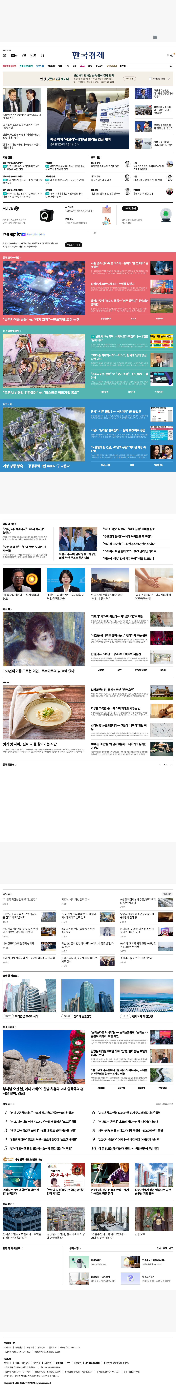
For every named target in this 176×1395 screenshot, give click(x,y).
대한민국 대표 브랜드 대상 (28, 1159)
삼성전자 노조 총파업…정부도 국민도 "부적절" (162, 110)
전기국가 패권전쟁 (136, 1016)
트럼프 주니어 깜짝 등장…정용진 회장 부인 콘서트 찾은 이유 (77, 556)
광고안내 (41, 1347)
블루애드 (52, 1347)
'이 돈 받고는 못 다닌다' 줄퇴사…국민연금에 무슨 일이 (128, 1148)
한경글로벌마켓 (26, 66)
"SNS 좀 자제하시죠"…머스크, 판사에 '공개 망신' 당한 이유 (119, 357)
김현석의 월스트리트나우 (13, 162)
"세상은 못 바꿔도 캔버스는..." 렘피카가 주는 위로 (119, 635)
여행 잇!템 (162, 1088)
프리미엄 (113, 65)
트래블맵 (101, 1088)
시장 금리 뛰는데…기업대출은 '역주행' (163, 143)
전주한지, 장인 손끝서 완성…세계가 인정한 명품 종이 (110, 1192)
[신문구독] (42, 55)
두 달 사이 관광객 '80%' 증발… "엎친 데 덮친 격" (108, 597)
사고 (171, 1248)
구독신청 (19, 1347)
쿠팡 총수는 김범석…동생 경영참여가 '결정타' (163, 93)
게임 (90, 66)
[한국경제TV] (14, 55)
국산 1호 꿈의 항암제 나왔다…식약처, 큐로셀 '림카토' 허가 (87, 945)
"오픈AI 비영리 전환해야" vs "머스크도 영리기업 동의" (22, 116)
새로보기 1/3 (167, 894)
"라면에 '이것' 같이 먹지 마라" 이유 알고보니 (128, 559)
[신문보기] (5, 55)
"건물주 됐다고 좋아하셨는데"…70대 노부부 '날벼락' (109, 1236)
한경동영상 (8, 764)
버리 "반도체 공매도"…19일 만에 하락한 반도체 (22, 181)
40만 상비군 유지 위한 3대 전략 (147, 180)
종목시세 (131, 391)
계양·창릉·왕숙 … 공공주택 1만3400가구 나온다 (36, 466)
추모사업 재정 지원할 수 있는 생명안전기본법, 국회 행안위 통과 (20, 930)
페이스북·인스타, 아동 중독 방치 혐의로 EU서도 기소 (137, 930)
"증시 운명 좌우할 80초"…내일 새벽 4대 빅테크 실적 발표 (79, 915)
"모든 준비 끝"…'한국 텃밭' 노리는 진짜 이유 (24, 549)
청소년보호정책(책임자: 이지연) (116, 1363)
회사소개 (7, 1347)
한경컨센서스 (106, 318)
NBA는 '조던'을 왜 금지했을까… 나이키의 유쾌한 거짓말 (118, 746)
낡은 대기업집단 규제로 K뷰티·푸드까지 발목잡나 (148, 167)
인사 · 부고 (162, 1248)
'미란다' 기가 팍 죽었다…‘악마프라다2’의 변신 (117, 616)
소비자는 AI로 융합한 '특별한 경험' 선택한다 (21, 1192)
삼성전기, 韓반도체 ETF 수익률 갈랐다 (112, 284)
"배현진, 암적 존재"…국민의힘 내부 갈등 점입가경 (65, 597)
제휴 (17, 1363)
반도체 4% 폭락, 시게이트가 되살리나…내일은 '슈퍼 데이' (21, 167)
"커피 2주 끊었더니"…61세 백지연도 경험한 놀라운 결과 (41, 1113)
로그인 (170, 55)
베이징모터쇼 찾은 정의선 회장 (18, 943)
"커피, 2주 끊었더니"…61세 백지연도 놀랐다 (24, 531)
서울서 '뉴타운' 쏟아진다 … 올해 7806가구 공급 (118, 430)
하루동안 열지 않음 (159, 78)
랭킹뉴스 (7, 1104)
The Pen (7, 1204)
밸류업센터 (158, 465)
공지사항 (74, 1248)
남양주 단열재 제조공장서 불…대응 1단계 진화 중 (137, 915)
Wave (82, 66)
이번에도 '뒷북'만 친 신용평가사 (105, 193)
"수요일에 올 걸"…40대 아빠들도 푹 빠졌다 (127, 536)
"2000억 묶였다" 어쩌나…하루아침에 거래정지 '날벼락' (129, 1140)
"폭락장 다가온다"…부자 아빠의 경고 (21, 597)
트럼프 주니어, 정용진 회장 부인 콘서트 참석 (79, 959)
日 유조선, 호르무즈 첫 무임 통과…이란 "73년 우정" (21, 126)
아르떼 (6, 609)
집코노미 (40, 66)
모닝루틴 (99, 66)
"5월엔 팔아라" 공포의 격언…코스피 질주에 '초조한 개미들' (43, 1140)
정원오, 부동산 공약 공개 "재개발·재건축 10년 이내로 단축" (21, 136)
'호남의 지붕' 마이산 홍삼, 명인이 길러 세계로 (65, 1192)
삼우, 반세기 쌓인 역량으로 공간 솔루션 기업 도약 (153, 1192)
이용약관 (77, 1363)
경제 (60, 66)
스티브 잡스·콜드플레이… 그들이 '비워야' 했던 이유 (119, 727)
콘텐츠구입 (24, 1363)
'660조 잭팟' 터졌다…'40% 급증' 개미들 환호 (129, 529)
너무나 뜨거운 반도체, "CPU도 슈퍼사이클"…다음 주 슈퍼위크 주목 (22, 195)
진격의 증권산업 (76, 1016)
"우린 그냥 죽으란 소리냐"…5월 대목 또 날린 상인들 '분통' (43, 1131)
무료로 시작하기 (73, 244)
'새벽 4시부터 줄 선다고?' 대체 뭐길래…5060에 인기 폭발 (130, 1131)
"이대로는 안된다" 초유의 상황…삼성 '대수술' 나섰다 (128, 1122)
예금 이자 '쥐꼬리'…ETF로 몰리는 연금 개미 (80, 139)
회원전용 (7, 157)
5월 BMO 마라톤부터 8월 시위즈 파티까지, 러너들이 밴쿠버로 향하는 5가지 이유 (119, 1072)
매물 (132, 465)
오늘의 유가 (50, 176)
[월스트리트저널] (24, 55)
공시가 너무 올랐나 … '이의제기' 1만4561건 (116, 411)
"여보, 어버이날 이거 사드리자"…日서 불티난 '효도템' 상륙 (43, 1122)
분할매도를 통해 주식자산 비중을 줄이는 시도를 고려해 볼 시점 (64, 167)
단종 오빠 (140, 1234)
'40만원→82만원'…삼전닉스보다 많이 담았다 (128, 544)
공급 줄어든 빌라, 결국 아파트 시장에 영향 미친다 (66, 1236)
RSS (68, 1363)
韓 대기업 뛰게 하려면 (101, 180)
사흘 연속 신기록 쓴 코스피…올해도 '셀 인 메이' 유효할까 (119, 265)
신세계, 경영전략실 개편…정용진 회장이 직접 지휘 (29, 958)
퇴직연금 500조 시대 (20, 1016)
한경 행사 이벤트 (11, 1248)
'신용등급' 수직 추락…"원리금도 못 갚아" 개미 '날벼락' (20, 915)
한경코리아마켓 (9, 66)
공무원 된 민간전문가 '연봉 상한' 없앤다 (163, 126)
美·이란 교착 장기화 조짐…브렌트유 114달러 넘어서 (138, 945)
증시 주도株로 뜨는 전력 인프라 (136, 958)
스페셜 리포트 (10, 975)
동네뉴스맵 (105, 465)
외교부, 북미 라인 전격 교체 (75, 899)
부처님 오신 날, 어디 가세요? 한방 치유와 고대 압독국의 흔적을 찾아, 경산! (43, 1091)
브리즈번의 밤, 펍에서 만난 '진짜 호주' (112, 690)
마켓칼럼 (49, 162)
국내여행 (121, 1088)
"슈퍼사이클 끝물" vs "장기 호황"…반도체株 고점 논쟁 (41, 319)
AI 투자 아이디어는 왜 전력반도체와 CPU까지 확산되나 (63, 195)
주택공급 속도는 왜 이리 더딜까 (105, 166)
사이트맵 (48, 1363)
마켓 (159, 318)
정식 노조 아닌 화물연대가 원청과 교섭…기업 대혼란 (21, 146)
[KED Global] (33, 55)
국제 (75, 66)
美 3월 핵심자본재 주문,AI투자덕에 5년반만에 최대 (138, 901)
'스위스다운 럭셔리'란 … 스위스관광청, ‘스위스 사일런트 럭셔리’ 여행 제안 (119, 1034)
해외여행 (141, 1088)
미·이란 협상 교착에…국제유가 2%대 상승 (64, 181)
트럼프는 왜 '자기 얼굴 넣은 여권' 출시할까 (78, 930)
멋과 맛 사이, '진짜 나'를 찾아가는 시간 (29, 744)
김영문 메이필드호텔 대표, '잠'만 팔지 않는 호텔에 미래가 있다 (119, 1053)
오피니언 (51, 66)
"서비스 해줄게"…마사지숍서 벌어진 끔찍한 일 (153, 597)
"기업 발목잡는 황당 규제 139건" (20, 899)
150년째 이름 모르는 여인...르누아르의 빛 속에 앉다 (38, 671)
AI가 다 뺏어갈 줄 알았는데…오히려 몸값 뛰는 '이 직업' (41, 1148)
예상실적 (104, 391)
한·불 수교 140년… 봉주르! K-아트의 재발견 (116, 654)
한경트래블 (8, 1027)
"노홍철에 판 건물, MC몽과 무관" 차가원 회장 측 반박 (118, 449)
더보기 (123, 66)
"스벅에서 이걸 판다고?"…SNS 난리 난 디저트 (129, 551)
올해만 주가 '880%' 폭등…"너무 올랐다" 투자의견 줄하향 (119, 302)
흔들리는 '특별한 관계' (143, 193)
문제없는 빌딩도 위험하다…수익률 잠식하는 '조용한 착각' (22, 1236)
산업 (67, 66)
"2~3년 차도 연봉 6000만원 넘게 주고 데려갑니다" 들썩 (129, 1113)
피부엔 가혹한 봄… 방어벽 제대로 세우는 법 (115, 708)
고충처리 (30, 1347)
